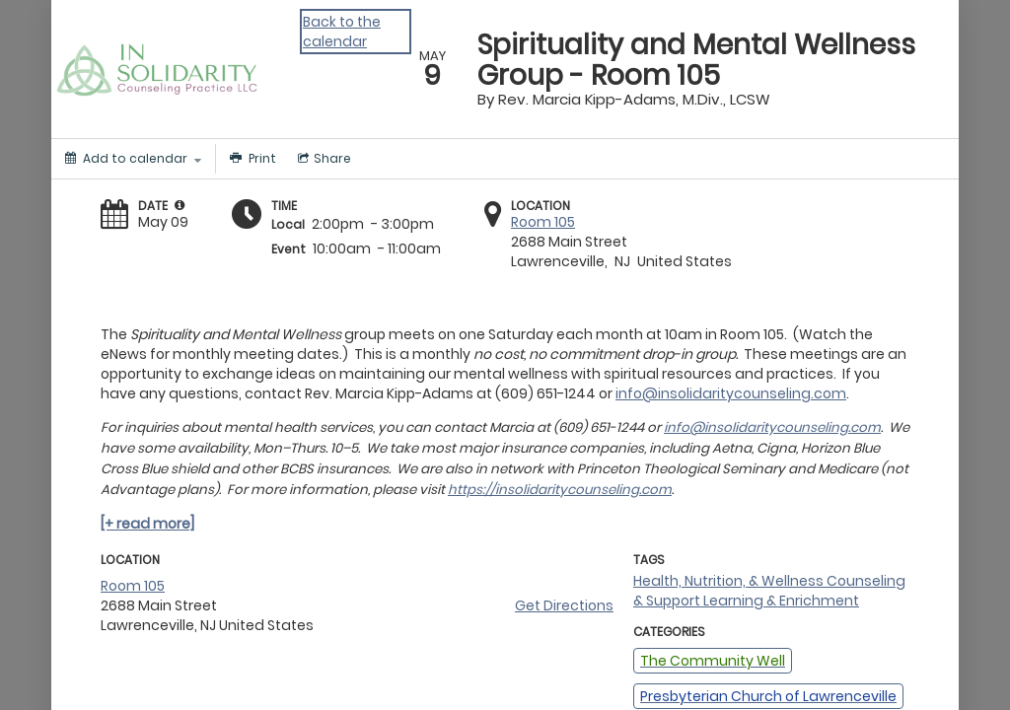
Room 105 (543, 222)
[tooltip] (179, 205)
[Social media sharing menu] (322, 159)
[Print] (250, 159)
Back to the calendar (342, 31)
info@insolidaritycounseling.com (730, 393)
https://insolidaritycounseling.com (560, 489)
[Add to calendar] (133, 159)
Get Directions (564, 605)
